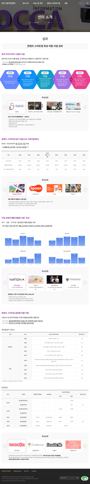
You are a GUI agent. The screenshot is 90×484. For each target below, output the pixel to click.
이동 (77, 478)
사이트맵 (34, 471)
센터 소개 (25, 3)
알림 (66, 3)
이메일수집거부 (17, 471)
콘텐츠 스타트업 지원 (53, 3)
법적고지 (26, 471)
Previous (5, 107)
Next (85, 107)
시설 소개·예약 (37, 3)
